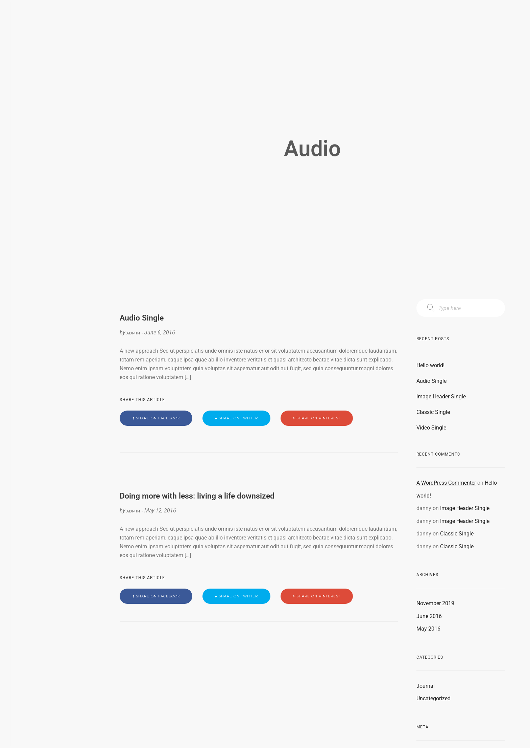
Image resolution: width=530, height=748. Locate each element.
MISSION (47, 48)
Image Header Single (441, 396)
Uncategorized (433, 698)
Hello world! (430, 365)
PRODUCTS (47, 72)
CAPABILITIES (47, 60)
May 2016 (428, 628)
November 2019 (435, 603)
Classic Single (433, 412)
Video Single (431, 427)
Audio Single (431, 381)
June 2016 (429, 616)
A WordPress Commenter (446, 483)
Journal (425, 686)
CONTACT (47, 85)
